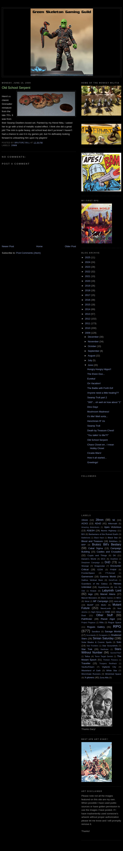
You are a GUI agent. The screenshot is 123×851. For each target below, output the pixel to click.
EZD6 (100, 569)
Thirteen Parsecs (110, 660)
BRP (83, 544)
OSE (107, 612)
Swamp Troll (93, 425)
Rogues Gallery (96, 627)
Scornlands (91, 635)
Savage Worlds (113, 631)
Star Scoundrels (110, 645)
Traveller (85, 663)
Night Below (96, 612)
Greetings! (92, 462)
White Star (111, 670)
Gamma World (108, 576)
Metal (87, 601)
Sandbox (96, 631)
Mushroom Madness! (98, 411)
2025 (88, 257)
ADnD (98, 523)
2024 (88, 262)
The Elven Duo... (96, 374)
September (94, 351)
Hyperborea (103, 587)
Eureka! (91, 378)
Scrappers (103, 635)
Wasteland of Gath (91, 670)
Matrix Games (107, 598)
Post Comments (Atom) (28, 253)
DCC (103, 559)
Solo (118, 642)
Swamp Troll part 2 (97, 397)
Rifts (101, 622)
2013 (88, 314)
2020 (88, 281)
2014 (88, 309)
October (92, 346)
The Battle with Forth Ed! (100, 388)
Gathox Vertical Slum (92, 580)
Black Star (113, 537)
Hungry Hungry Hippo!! (99, 369)
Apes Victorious (112, 527)
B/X (83, 534)
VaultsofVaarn (87, 667)
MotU (103, 605)
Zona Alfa (104, 677)
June (91, 365)
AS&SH (91, 530)
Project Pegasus (88, 623)
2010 (88, 328)
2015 (88, 304)
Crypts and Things (97, 555)
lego (90, 594)
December (93, 336)
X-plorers (89, 677)
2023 (88, 266)
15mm (84, 520)
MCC (118, 598)
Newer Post (8, 246)
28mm (14, 145)
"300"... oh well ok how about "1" (104, 402)
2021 (88, 276)
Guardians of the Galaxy (94, 583)
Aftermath (112, 523)
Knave (93, 591)
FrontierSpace (88, 573)
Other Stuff (104, 615)
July (90, 360)
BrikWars (113, 541)
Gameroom (87, 576)
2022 (88, 271)
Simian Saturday (103, 638)
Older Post (70, 246)
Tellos (87, 656)
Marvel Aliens (107, 594)
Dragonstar (99, 566)
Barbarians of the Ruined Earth (103, 534)
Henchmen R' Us (96, 421)
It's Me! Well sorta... (97, 416)
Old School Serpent (97, 440)
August (92, 355)
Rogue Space (114, 622)
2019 (88, 285)
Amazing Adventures (90, 527)
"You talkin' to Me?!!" (98, 435)
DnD (107, 562)
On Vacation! (94, 383)
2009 (88, 332)
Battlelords (85, 538)
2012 (88, 318)
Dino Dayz (92, 407)
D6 (114, 555)
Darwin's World (88, 559)
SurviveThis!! (115, 653)
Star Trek (86, 649)
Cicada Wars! (94, 453)
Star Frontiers (92, 646)
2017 (88, 295)
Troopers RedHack (108, 664)
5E (113, 520)
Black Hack (99, 538)
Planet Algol (108, 619)
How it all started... (97, 457)
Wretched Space (113, 674)
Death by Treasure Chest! (100, 430)
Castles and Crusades (109, 551)
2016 (88, 299)
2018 (88, 290)
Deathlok (114, 559)
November (93, 341)
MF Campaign (100, 601)
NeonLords (106, 608)
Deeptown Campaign (90, 563)
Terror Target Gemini (104, 656)
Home (39, 246)
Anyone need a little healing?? (103, 392)
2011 (88, 323)
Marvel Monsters (89, 598)
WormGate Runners (91, 674)
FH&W (113, 569)
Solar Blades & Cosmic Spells (96, 642)
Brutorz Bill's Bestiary (106, 544)
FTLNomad (110, 573)
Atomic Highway (108, 530)
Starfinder (104, 649)
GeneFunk (113, 580)
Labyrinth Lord (111, 590)
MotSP (90, 605)
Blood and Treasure (92, 541)
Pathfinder (86, 619)
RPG (117, 626)
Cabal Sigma (95, 548)
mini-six (117, 601)
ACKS (84, 523)
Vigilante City (109, 667)
